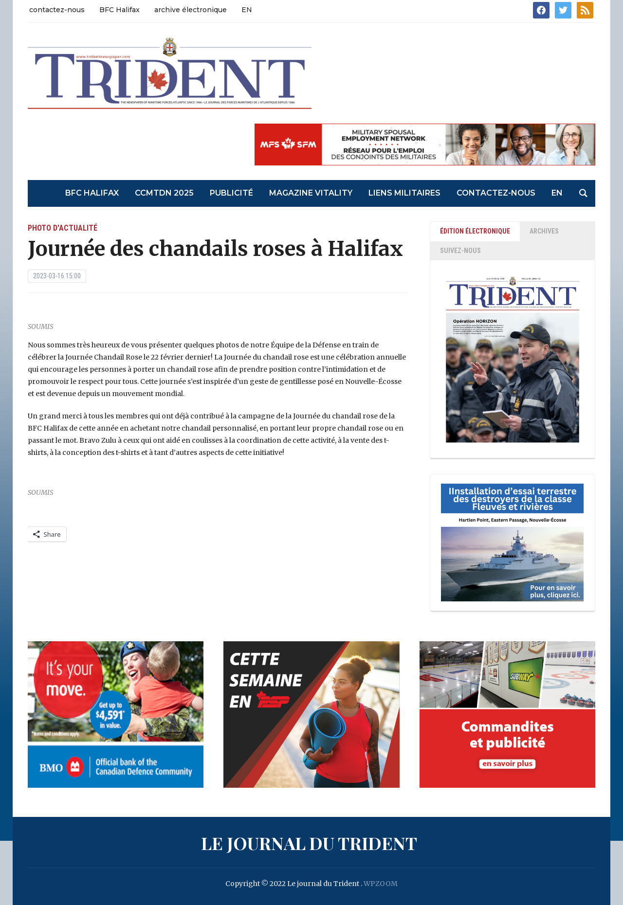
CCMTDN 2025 (164, 193)
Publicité (231, 193)
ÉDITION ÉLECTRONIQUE (475, 231)
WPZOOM (381, 883)
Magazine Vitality (310, 193)
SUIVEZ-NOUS (460, 250)
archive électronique (190, 9)
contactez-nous (57, 9)
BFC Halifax (119, 9)
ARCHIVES (544, 231)
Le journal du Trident (309, 842)
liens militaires (404, 193)
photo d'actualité (62, 228)
